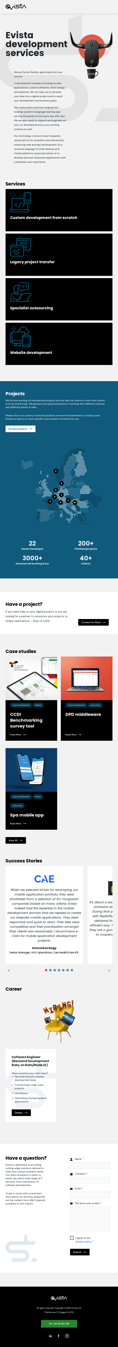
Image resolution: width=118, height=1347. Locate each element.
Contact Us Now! (90, 622)
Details (19, 1112)
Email (79, 1188)
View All (13, 840)
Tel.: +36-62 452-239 (59, 1323)
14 (75, 502)
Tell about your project (89, 1203)
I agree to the (84, 1239)
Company (81, 1173)
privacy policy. (83, 1241)
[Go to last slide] (9, 970)
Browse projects (18, 428)
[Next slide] (109, 970)
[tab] (46, 970)
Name (79, 1159)
